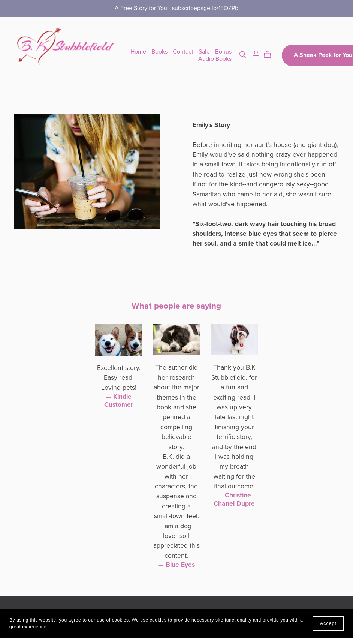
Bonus (223, 51)
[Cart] (270, 54)
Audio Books (215, 59)
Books (159, 51)
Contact (183, 51)
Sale (204, 51)
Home (138, 51)
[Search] (242, 54)
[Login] (255, 53)
